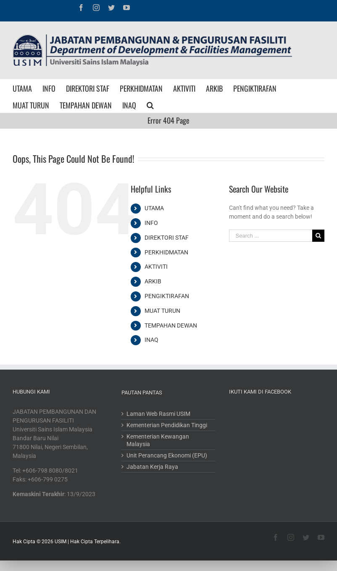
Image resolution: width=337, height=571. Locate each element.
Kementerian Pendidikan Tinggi (166, 425)
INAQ (151, 339)
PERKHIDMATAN (166, 252)
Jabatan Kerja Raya (152, 466)
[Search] (150, 104)
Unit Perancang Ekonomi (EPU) (166, 455)
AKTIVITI (156, 266)
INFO (151, 222)
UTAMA (154, 208)
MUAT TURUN (162, 310)
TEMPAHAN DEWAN (171, 325)
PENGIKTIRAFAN (167, 296)
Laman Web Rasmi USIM (158, 413)
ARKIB (153, 281)
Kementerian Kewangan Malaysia (157, 440)
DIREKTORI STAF (167, 237)
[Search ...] (270, 236)
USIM (60, 542)
